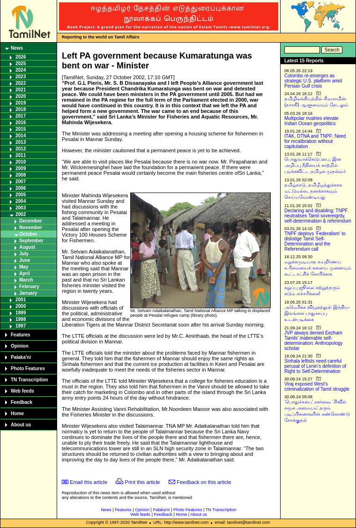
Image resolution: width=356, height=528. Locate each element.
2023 (20, 76)
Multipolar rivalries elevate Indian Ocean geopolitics (311, 121)
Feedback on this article (204, 482)
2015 (20, 129)
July (24, 253)
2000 (20, 306)
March (26, 280)
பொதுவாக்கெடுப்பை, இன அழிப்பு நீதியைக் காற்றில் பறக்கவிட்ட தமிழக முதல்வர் (315, 165)
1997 (20, 325)
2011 (20, 155)
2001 (20, 299)
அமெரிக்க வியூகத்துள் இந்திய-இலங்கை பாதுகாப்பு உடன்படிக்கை (317, 313)
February (29, 286)
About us (21, 424)
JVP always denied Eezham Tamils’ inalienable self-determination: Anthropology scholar (313, 340)
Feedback (21, 402)
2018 (20, 109)
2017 (20, 116)
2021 (20, 89)
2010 (20, 161)
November (30, 227)
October (28, 234)
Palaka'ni (21, 357)
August (27, 247)
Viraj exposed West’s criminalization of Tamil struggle (316, 386)
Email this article (88, 482)
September (31, 240)
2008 (20, 175)
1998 (20, 319)
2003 (20, 207)
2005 (20, 194)
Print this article (142, 482)
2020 (20, 96)
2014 (20, 135)
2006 (20, 188)
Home (17, 413)
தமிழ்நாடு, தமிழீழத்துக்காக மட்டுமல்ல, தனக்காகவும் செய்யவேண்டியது (313, 191)
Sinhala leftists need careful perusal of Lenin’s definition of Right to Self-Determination (315, 366)
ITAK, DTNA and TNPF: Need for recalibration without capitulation (315, 141)
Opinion (20, 346)
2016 (20, 122)
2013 (20, 142)
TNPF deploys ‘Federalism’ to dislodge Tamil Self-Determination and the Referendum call (315, 241)
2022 (20, 83)
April (24, 273)
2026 (20, 56)
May (23, 266)
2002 (20, 214)
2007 (20, 181)
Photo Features (28, 368)
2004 (20, 201)
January (28, 293)
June (24, 260)
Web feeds (22, 391)
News (17, 48)
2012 (20, 148)
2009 (20, 168)
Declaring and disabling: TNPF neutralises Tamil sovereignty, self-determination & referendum (317, 215)
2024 (20, 70)
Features (20, 334)
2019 (20, 102)
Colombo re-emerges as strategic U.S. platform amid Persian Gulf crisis (313, 81)
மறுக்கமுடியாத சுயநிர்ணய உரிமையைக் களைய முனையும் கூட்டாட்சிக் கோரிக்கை (317, 267)
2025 (20, 63)
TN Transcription (29, 379)
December (30, 220)
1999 (20, 312)
